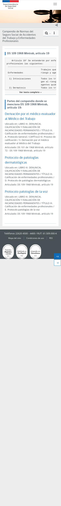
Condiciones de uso (35, 238)
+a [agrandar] (58, 257)
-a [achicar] (58, 263)
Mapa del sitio (14, 238)
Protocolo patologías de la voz (26, 191)
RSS (51, 238)
